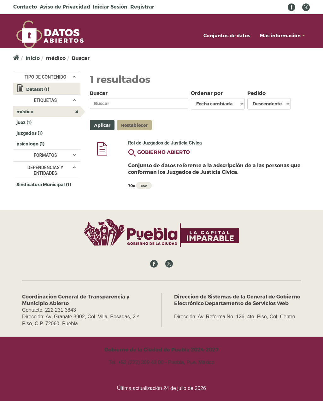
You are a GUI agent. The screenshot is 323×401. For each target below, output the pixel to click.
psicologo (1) (48, 144)
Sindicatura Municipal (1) (48, 185)
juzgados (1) (48, 134)
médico (48, 112)
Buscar (99, 93)
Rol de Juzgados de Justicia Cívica (165, 143)
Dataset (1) (48, 90)
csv (144, 185)
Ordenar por (207, 93)
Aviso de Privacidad (65, 6)
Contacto (25, 6)
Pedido (256, 93)
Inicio (33, 58)
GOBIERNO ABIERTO (163, 152)
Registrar (142, 6)
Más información (282, 35)
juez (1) (42, 122)
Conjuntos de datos (226, 35)
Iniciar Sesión (110, 6)
